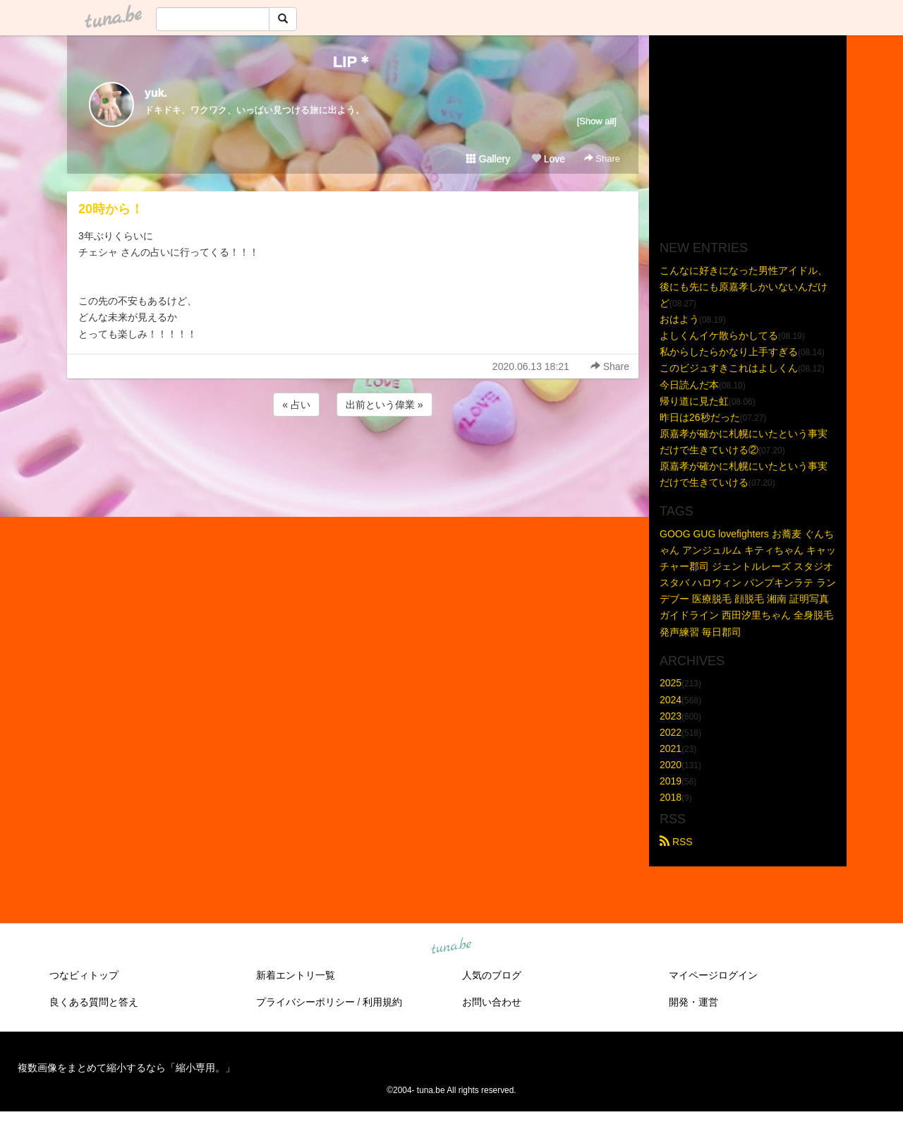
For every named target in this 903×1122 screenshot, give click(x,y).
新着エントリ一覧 (295, 975)
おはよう (679, 319)
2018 (670, 797)
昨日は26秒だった (700, 417)
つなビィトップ (84, 975)
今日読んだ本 (689, 384)
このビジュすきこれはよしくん (729, 368)
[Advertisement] (352, 457)
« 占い (296, 404)
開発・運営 (693, 1002)
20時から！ (110, 209)
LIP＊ (352, 62)
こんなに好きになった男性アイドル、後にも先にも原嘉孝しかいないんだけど (744, 287)
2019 (670, 781)
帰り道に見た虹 (694, 401)
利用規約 (382, 1002)
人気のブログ (491, 975)
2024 (670, 699)
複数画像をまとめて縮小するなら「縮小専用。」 (126, 1067)
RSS (676, 841)
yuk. (156, 93)
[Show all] (597, 121)
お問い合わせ (491, 1002)
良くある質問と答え (93, 1002)
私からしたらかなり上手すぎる (729, 351)
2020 (670, 764)
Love (548, 159)
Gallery (488, 159)
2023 (670, 716)
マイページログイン (713, 975)
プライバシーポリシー (305, 1002)
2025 (670, 682)
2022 (670, 732)
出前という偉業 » (384, 404)
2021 (670, 748)
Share (602, 158)
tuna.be (451, 947)
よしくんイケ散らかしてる (719, 335)
